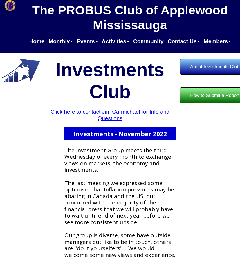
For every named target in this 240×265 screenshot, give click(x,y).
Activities (115, 41)
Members (217, 41)
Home (37, 41)
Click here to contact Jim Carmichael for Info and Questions (109, 115)
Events (87, 41)
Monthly (60, 41)
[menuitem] (37, 42)
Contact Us (184, 41)
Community (148, 41)
